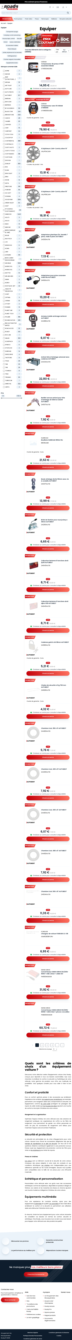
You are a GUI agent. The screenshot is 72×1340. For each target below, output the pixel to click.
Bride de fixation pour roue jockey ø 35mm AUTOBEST (54, 521)
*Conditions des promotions (32, 1305)
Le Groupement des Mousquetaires (51, 1297)
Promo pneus (18, 19)
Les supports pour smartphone (52, 1099)
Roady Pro (48, 1309)
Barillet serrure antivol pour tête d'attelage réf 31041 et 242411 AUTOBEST (53, 400)
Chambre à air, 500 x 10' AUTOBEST (54, 891)
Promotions (6, 19)
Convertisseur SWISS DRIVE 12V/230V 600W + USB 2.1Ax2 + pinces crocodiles (55, 1011)
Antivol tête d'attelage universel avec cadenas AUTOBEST (55, 358)
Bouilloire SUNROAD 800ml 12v (52, 440)
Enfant (5, 42)
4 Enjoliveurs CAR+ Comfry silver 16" (54, 192)
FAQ (28, 1301)
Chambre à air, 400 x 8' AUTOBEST (53, 810)
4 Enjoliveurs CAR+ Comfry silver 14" (54, 149)
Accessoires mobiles (12, 45)
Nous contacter (10, 1300)
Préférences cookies (34, 1314)
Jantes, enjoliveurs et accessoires (12, 52)
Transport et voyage (12, 31)
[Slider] (36, 2)
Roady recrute (49, 1306)
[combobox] (36, 13)
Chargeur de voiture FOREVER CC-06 (54, 934)
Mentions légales (33, 1332)
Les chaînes (45, 1165)
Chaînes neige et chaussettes (12, 59)
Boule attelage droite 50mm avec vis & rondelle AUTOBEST (55, 480)
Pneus (37, 19)
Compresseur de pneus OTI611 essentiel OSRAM (52, 65)
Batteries (54, 19)
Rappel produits (50, 1315)
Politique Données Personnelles (32, 1335)
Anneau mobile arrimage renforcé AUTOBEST (53, 317)
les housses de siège (50, 1106)
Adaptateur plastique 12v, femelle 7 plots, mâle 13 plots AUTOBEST (54, 236)
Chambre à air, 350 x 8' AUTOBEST (53, 728)
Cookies (59, 1335)
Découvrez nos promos (20, 1241)
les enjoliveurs (35, 1150)
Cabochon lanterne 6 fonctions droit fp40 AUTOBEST (54, 562)
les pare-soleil (45, 1104)
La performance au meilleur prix (23, 1250)
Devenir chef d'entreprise (49, 1302)
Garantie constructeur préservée (54, 1241)
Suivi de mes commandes (31, 1297)
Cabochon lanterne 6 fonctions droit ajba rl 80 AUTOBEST (54, 602)
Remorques (45, 19)
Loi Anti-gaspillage (33, 1317)
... (57, 1045)
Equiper (4, 28)
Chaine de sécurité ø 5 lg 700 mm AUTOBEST (53, 686)
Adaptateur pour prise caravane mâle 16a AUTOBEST (53, 276)
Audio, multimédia (15, 42)
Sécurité (19, 38)
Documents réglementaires (50, 1319)
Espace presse (50, 1312)
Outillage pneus (12, 56)
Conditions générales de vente (32, 1339)
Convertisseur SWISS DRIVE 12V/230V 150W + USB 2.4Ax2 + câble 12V (54, 973)
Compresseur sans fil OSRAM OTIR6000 (52, 107)
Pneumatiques (12, 49)
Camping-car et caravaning (12, 35)
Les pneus (28, 1161)
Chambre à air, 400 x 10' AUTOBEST (54, 769)
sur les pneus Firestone (36, 2)
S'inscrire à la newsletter (36, 1274)
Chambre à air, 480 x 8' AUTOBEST (53, 851)
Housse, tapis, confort (9, 38)
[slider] (1, 398)
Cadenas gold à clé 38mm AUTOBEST (55, 642)
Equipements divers (12, 63)
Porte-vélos (28, 19)
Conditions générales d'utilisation (59, 1332)
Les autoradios (54, 1204)
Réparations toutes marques (57, 1250)
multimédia (38, 1204)
